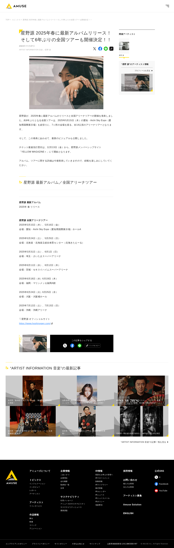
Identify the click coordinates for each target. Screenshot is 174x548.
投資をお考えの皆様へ (104, 475)
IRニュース (99, 495)
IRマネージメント (102, 478)
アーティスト (34, 494)
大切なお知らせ (78, 544)
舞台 (31, 518)
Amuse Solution (132, 505)
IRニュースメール (102, 498)
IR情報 (98, 471)
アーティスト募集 (132, 496)
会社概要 (63, 481)
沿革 (62, 488)
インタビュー (34, 487)
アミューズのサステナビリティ (72, 504)
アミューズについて (39, 471)
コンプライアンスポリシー (16, 544)
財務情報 (98, 481)
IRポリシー (99, 502)
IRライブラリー (101, 485)
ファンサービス (35, 506)
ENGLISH (128, 514)
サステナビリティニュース (71, 507)
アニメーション (35, 528)
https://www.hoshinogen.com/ (35, 323)
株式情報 (98, 488)
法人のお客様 (128, 487)
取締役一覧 (64, 485)
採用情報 (127, 471)
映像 (31, 522)
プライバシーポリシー (41, 544)
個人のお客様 (128, 484)
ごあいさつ (64, 475)
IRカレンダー (100, 491)
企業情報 (65, 471)
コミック (32, 525)
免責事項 (98, 505)
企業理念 (63, 478)
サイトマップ (95, 544)
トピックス (35, 480)
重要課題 (63, 511)
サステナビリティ (69, 497)
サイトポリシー (61, 544)
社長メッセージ (66, 500)
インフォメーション (37, 484)
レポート (32, 490)
